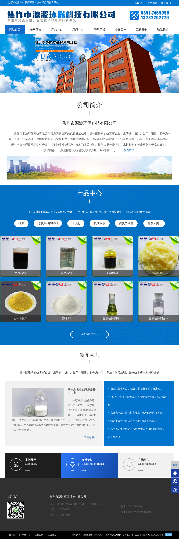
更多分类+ (154, 223)
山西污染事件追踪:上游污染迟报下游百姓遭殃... (136, 388)
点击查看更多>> (89, 334)
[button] (86, 89)
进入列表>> (114, 437)
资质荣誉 (99, 29)
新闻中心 (78, 29)
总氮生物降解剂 (48, 223)
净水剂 (76, 223)
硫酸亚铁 (99, 223)
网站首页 (14, 29)
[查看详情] (129, 150)
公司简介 (35, 29)
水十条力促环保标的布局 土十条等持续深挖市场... (137, 429)
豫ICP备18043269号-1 (153, 535)
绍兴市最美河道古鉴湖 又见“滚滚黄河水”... (133, 420)
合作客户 (120, 29)
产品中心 (56, 29)
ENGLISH (139, 3)
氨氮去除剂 (126, 223)
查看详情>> (90, 437)
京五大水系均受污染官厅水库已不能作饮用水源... (137, 412)
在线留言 (152, 3)
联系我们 (166, 3)
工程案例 (141, 29)
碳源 (21, 223)
